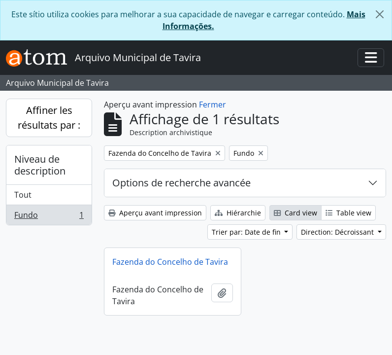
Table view (348, 212)
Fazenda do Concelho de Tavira (170, 261)
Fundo (49, 217)
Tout (23, 194)
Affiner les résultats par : (49, 118)
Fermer (212, 104)
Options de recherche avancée (181, 182)
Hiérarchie (238, 212)
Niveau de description (39, 165)
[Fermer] (380, 14)
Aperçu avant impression (155, 212)
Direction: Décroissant (338, 232)
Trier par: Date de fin (247, 232)
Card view (295, 212)
